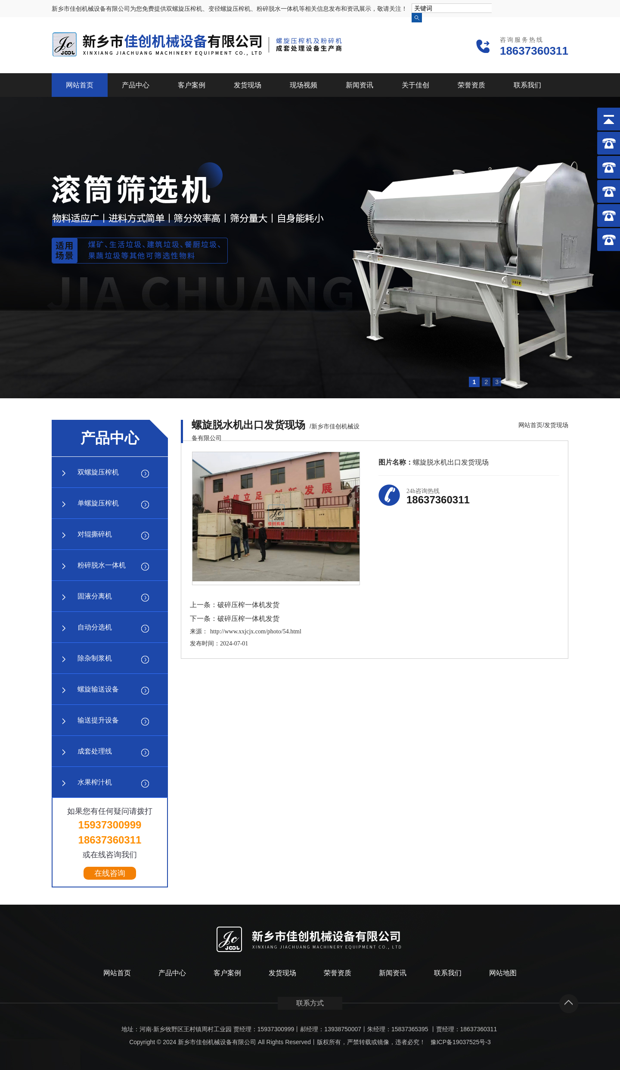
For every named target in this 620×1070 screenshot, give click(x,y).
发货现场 (247, 85)
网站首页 (79, 85)
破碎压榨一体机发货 (248, 604)
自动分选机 (95, 627)
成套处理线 (95, 751)
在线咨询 (109, 873)
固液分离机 (95, 596)
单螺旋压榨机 (98, 503)
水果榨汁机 (95, 782)
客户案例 (191, 85)
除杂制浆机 (95, 658)
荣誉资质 (471, 85)
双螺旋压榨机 (98, 472)
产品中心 (135, 85)
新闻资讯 (359, 85)
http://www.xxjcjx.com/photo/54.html (255, 631)
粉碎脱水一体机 (102, 565)
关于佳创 (415, 85)
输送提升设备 (98, 720)
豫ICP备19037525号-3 (461, 1042)
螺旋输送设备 (98, 689)
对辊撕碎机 (95, 534)
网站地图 (503, 973)
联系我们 (527, 85)
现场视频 (303, 85)
